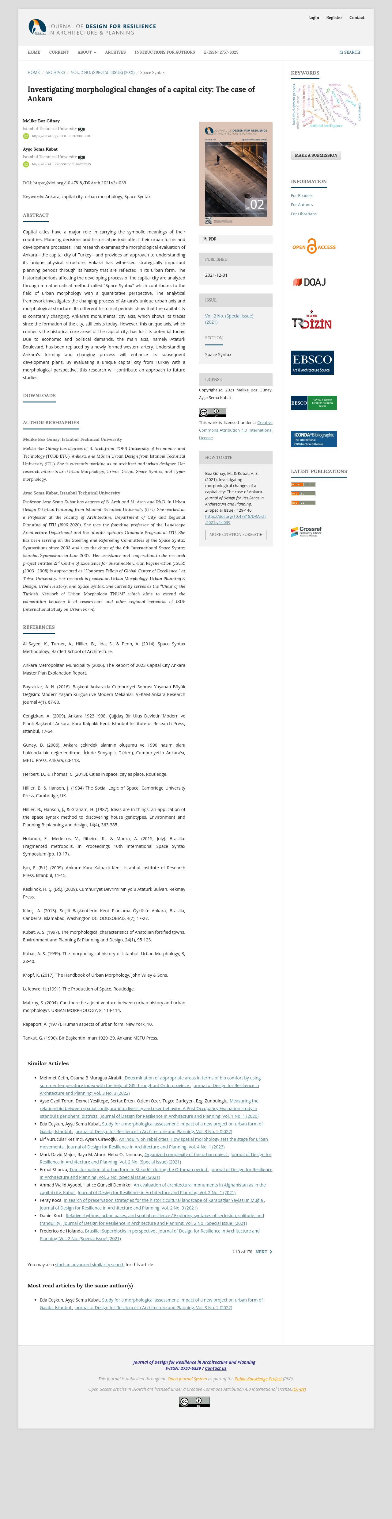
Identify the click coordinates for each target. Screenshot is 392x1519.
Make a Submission (316, 155)
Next (261, 1333)
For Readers (302, 195)
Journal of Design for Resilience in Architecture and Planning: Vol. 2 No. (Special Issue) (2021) (155, 1304)
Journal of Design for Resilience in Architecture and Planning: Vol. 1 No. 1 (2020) (179, 1197)
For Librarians (304, 214)
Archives (115, 52)
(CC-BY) (299, 1470)
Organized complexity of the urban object (186, 1236)
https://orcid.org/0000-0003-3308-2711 (61, 136)
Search (350, 52)
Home (34, 52)
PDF (211, 239)
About (85, 52)
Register (334, 17)
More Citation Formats (235, 534)
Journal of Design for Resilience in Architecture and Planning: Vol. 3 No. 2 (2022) (153, 1213)
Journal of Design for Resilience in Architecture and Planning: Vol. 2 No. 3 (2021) (119, 1289)
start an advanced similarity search (90, 1346)
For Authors (302, 204)
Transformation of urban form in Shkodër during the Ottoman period (138, 1251)
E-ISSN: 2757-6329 (221, 52)
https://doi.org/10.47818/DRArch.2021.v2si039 (79, 183)
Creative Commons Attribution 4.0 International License (236, 430)
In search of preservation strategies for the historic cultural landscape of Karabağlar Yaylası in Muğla (164, 1281)
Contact (356, 17)
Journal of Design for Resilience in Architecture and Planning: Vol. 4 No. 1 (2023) (145, 1228)
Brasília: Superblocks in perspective (120, 1312)
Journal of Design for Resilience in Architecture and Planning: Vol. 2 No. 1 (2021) (157, 1274)
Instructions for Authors (165, 52)
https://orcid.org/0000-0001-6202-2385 (61, 164)
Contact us (216, 1449)
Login (313, 17)
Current (59, 52)
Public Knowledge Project (259, 1460)
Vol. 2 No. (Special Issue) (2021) (102, 72)
